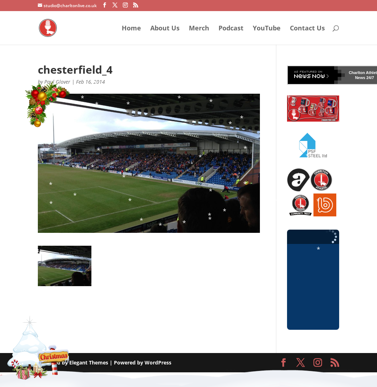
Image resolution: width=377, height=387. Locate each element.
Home (131, 28)
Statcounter (14, 376)
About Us (165, 28)
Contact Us (307, 28)
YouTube (267, 28)
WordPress (158, 362)
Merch (199, 28)
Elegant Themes (88, 362)
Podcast (230, 28)
